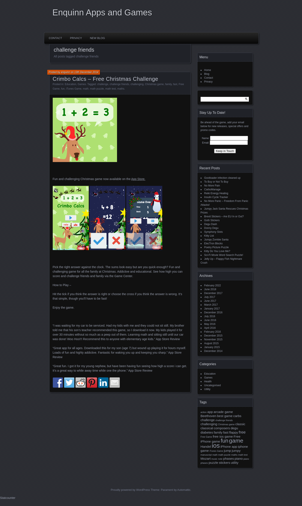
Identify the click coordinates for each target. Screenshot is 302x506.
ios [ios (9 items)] (216, 445)
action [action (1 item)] (204, 412)
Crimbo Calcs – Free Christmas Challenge (105, 79)
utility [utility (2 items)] (234, 462)
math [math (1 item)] (215, 454)
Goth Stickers (212, 220)
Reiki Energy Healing (216, 193)
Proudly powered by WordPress (130, 489)
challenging (137, 84)
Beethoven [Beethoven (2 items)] (208, 416)
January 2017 (212, 308)
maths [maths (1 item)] (234, 454)
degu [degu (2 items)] (234, 428)
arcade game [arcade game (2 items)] (223, 412)
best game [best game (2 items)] (225, 416)
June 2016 (210, 320)
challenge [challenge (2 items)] (208, 420)
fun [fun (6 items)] (224, 441)
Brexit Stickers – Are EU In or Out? (224, 216)
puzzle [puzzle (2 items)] (213, 462)
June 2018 (210, 289)
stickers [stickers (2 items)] (224, 462)
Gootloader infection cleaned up (222, 177)
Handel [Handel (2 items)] (206, 446)
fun (63, 88)
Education (70, 84)
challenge (102, 84)
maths (120, 88)
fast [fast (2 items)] (225, 432)
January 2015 (212, 347)
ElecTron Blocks (213, 243)
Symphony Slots (213, 231)
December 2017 (213, 293)
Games (82, 84)
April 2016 (210, 327)
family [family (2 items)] (218, 432)
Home (207, 70)
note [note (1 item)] (220, 459)
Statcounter (7, 498)
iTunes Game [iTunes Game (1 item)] (216, 451)
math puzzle (97, 88)
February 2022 (212, 285)
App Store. (138, 179)
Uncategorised (212, 385)
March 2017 (211, 304)
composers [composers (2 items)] (222, 428)
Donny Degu (211, 228)
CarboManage (212, 189)
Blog (206, 73)
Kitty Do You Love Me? (217, 251)
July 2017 (209, 297)
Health (208, 381)
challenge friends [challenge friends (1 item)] (224, 420)
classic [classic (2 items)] (240, 424)
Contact (55, 38)
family (168, 84)
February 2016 (212, 331)
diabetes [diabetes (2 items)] (207, 432)
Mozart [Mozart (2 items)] (206, 458)
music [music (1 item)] (214, 459)
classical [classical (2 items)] (207, 428)
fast (175, 84)
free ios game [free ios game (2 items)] (223, 436)
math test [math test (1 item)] (243, 454)
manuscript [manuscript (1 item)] (206, 454)
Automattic (183, 489)
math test (110, 88)
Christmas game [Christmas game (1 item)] (226, 424)
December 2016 (213, 312)
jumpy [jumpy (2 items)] (236, 450)
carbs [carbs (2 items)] (237, 416)
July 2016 (209, 316)
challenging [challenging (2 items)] (209, 424)
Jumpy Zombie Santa (216, 239)
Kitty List (209, 235)
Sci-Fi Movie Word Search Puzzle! (223, 255)
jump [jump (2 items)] (227, 450)
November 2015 (213, 339)
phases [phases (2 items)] (228, 458)
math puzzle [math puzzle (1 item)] (224, 454)
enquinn (65, 72)
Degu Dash (210, 224)
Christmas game (154, 84)
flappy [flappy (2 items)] (233, 432)
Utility (207, 389)
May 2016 (210, 324)
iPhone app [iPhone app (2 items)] (229, 446)
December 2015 (213, 335)
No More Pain (212, 185)
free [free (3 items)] (242, 432)
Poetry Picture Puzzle (216, 247)
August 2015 (211, 343)
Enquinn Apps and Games (102, 12)
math (86, 88)
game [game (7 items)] (236, 440)
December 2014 (213, 351)
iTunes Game (73, 88)
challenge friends (119, 84)
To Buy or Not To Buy (216, 181)
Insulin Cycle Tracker (216, 197)
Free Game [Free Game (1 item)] (206, 436)
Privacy (76, 38)
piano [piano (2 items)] (239, 458)
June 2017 (210, 300)
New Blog (97, 38)
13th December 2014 (86, 72)
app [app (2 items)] (210, 412)
